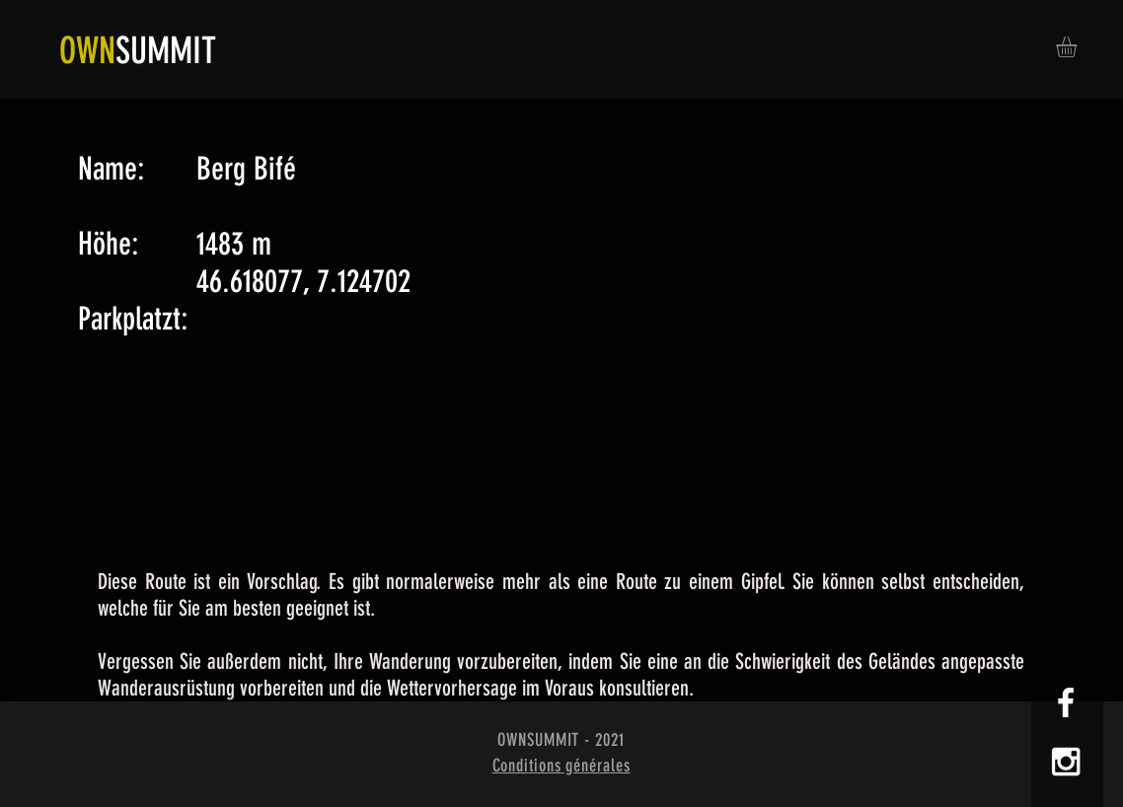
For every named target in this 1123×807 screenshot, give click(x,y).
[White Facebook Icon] (1066, 702)
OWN (87, 50)
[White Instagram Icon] (1066, 761)
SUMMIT (165, 50)
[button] (1078, 47)
